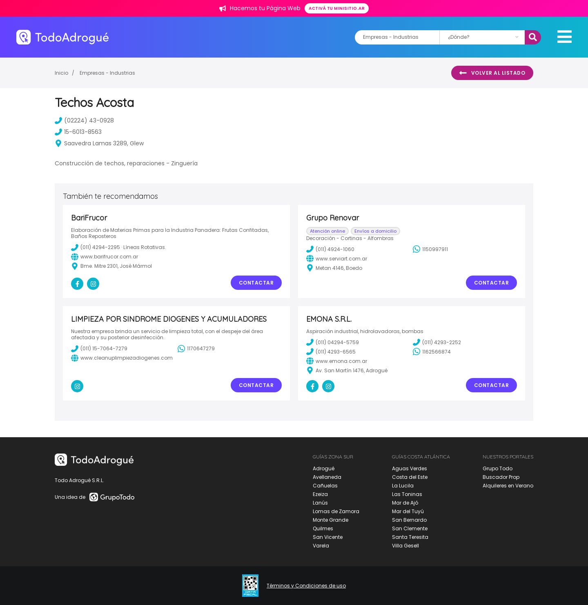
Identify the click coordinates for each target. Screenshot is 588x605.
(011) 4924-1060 (330, 249)
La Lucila (403, 485)
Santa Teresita (410, 537)
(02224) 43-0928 (84, 120)
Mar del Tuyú (408, 511)
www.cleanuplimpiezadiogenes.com (122, 358)
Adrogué (323, 468)
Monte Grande (330, 519)
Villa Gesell (405, 545)
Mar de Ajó (405, 502)
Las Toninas (407, 494)
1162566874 (432, 351)
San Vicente (328, 537)
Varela (321, 545)
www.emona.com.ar (336, 361)
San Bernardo (409, 519)
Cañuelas (325, 485)
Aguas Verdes (409, 468)
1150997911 (430, 249)
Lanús (320, 502)
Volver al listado (492, 73)
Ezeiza (320, 494)
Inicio (61, 72)
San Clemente (410, 528)
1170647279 (196, 348)
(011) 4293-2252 (437, 342)
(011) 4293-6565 (331, 351)
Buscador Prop (501, 477)
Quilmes (323, 528)
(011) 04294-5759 (332, 342)
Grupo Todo (497, 468)
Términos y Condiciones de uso (306, 586)
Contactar (256, 282)
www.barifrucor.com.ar (104, 256)
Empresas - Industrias (107, 72)
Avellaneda (327, 477)
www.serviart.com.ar (336, 258)
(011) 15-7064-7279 (99, 348)
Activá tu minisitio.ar (337, 8)
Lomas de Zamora (336, 511)
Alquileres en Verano (508, 485)
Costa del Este (410, 477)
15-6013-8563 (78, 132)
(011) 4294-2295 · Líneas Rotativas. (118, 247)
